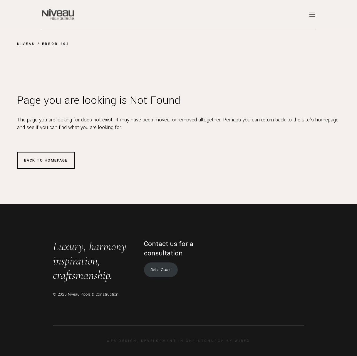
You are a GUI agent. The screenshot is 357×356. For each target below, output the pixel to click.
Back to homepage (46, 160)
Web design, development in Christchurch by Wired (178, 341)
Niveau (26, 44)
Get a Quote (160, 269)
